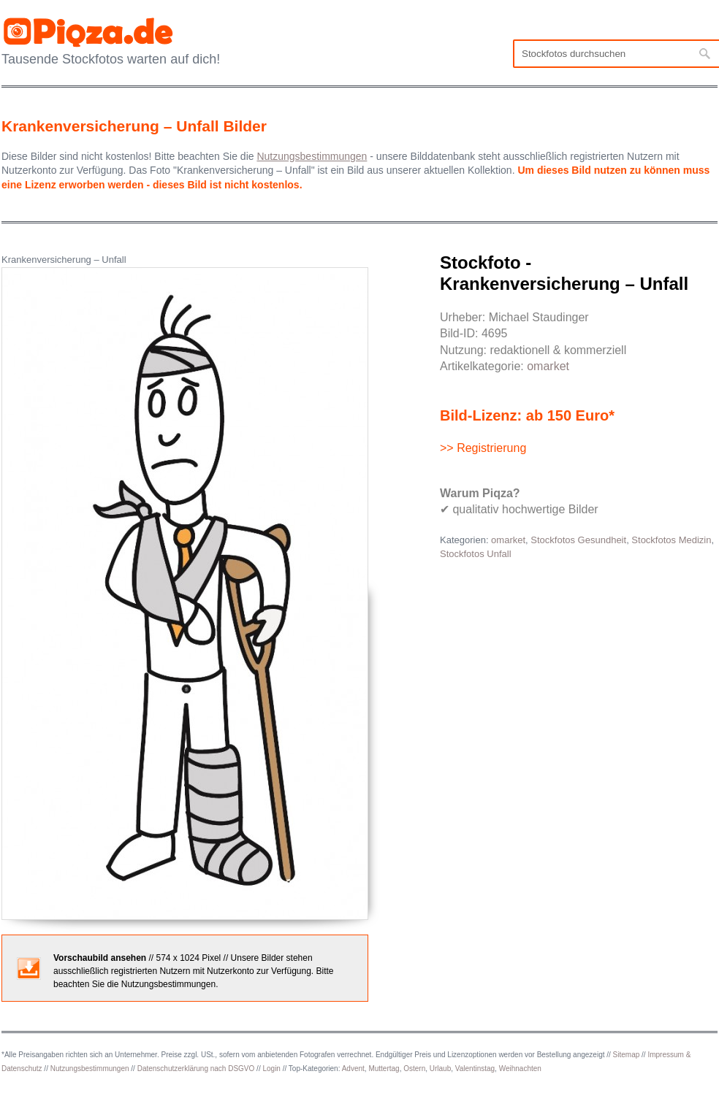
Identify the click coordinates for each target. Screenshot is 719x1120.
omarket (548, 366)
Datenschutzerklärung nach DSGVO (196, 1069)
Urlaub (440, 1069)
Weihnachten (520, 1069)
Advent (353, 1069)
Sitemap (626, 1055)
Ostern (414, 1069)
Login (271, 1069)
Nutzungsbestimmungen (89, 1069)
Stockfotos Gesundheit (578, 539)
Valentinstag (475, 1069)
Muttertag (383, 1069)
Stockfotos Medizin (671, 539)
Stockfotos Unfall (475, 553)
